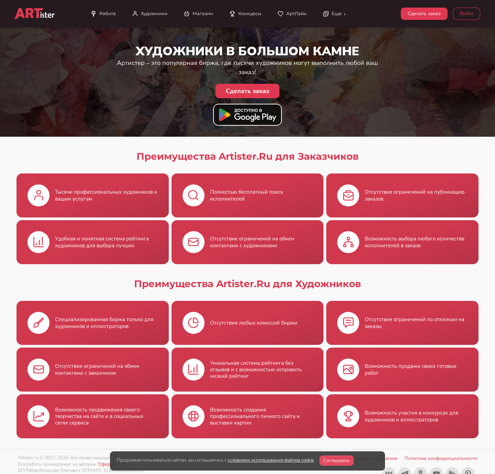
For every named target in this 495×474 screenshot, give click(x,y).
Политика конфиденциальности (441, 458)
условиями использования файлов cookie (271, 460)
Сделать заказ (424, 13)
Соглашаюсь (336, 461)
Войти (466, 13)
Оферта (106, 464)
